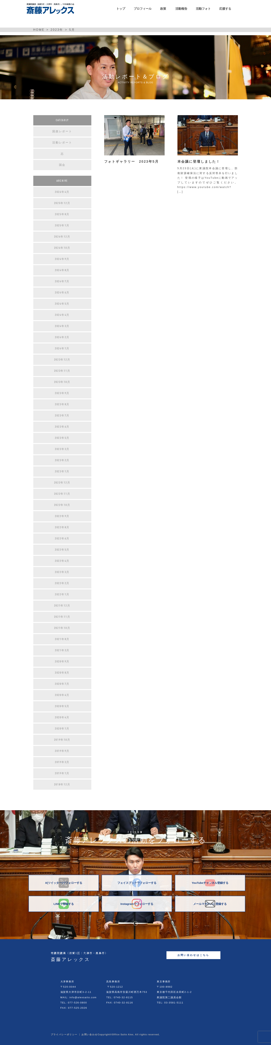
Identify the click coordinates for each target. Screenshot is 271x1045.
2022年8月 (62, 527)
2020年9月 (62, 661)
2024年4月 (62, 315)
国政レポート (62, 131)
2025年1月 (62, 225)
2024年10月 (62, 248)
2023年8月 (62, 404)
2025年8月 (62, 214)
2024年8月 (62, 270)
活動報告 (181, 8)
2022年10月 (62, 505)
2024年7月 (62, 281)
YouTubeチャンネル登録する (210, 884)
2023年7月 (62, 415)
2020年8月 (62, 672)
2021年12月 (62, 605)
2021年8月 (62, 639)
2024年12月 (62, 236)
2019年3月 (62, 762)
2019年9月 (62, 751)
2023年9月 (62, 393)
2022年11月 (62, 493)
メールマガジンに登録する (210, 909)
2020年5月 (62, 706)
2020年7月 (62, 684)
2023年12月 (62, 359)
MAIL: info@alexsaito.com (78, 997)
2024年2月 (62, 337)
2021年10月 (62, 628)
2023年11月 (62, 370)
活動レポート (62, 142)
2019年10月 (62, 739)
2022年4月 (62, 561)
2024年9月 (62, 259)
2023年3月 (62, 449)
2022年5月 (62, 549)
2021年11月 (62, 616)
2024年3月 (62, 326)
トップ (120, 8)
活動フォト (203, 8)
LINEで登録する (64, 909)
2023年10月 (62, 382)
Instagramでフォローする (136, 909)
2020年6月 (62, 695)
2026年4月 (62, 192)
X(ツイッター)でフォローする (63, 884)
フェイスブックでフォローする (136, 884)
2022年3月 (62, 572)
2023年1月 (62, 471)
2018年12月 (62, 784)
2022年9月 (62, 516)
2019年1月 (62, 773)
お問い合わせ (89, 1034)
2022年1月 (62, 594)
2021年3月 (62, 650)
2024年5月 (62, 303)
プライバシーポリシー (64, 1034)
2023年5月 (62, 438)
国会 (62, 165)
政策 (163, 8)
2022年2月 (62, 583)
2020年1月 (62, 728)
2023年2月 (62, 460)
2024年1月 (62, 348)
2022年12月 (62, 482)
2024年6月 (62, 292)
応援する (225, 8)
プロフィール (143, 8)
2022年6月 (62, 538)
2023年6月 (62, 426)
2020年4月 (62, 717)
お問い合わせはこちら (193, 955)
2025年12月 (62, 203)
